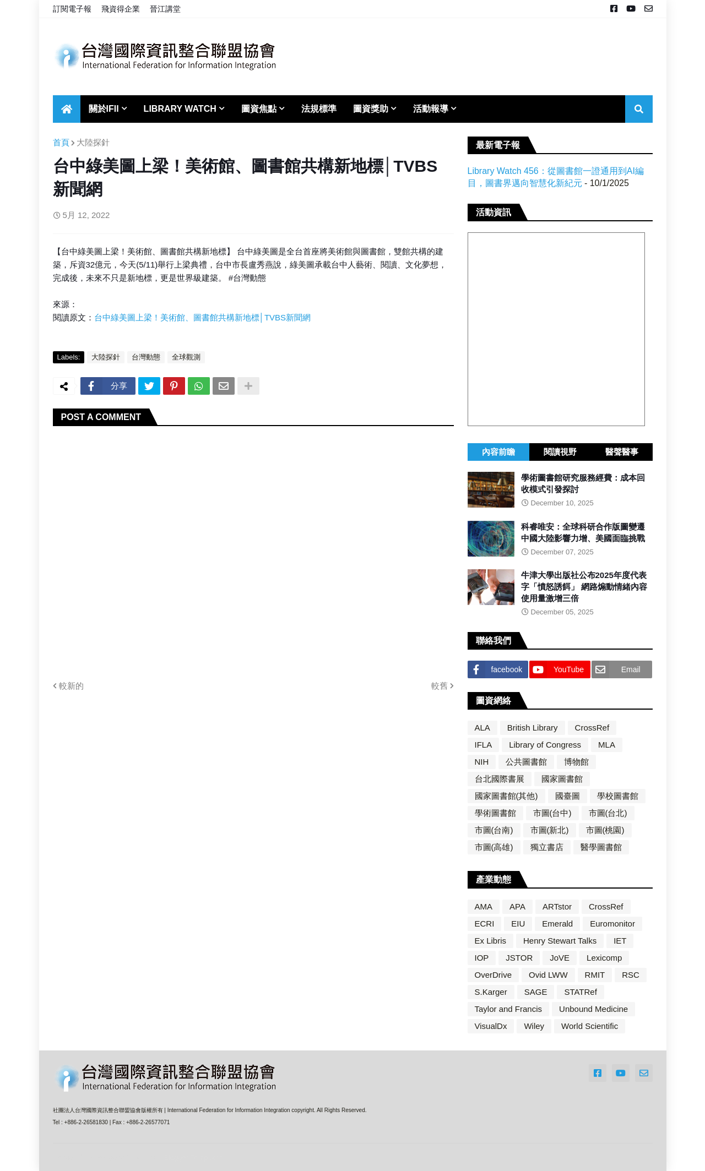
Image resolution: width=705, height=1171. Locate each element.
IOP (482, 957)
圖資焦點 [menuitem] (258, 108)
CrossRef (592, 727)
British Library (532, 727)
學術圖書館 (495, 813)
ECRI (485, 923)
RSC (630, 974)
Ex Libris (491, 940)
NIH (482, 761)
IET (620, 940)
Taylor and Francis (509, 1009)
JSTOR (519, 957)
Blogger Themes (127, 1157)
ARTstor (557, 906)
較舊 (439, 685)
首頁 (61, 142)
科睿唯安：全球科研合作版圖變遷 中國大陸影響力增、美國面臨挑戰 (583, 532)
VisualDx (491, 1026)
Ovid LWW (548, 974)
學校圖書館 (617, 795)
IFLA (483, 744)
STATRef (580, 991)
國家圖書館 (562, 778)
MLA (606, 744)
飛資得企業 (120, 8)
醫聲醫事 (621, 451)
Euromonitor (612, 923)
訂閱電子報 (72, 8)
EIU (518, 923)
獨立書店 (546, 847)
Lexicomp (604, 957)
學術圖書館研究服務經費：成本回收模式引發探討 (583, 483)
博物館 (576, 761)
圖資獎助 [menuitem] (370, 108)
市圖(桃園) (605, 830)
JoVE (560, 957)
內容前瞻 (498, 451)
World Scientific (589, 1026)
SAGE (535, 991)
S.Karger (491, 991)
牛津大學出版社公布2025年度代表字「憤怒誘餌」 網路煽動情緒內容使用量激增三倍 (584, 586)
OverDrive (493, 974)
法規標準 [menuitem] (319, 108)
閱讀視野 (560, 451)
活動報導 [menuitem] (430, 108)
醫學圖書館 (601, 847)
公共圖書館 (526, 761)
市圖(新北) (549, 830)
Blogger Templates (193, 1157)
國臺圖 (567, 795)
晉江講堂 (165, 8)
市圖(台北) (608, 813)
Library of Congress (545, 744)
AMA (484, 906)
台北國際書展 (499, 778)
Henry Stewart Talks (559, 940)
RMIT (595, 974)
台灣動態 (146, 357)
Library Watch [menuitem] (180, 108)
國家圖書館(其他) (506, 795)
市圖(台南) (494, 830)
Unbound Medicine (593, 1009)
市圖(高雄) (494, 847)
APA (517, 906)
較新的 (71, 685)
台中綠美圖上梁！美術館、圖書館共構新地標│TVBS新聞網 (202, 317)
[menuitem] (66, 109)
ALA (482, 727)
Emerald (557, 923)
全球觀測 (186, 357)
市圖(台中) (552, 813)
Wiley (534, 1026)
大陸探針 (93, 142)
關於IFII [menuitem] (104, 108)
